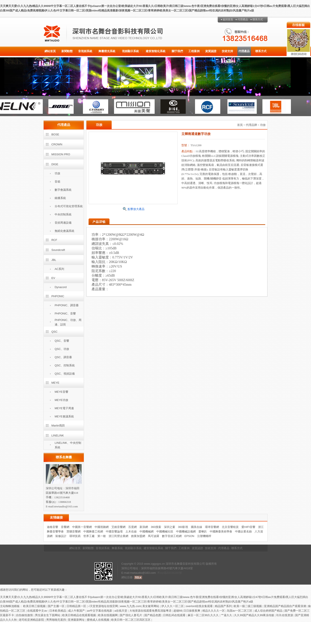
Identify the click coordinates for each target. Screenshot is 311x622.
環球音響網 (212, 527)
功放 (57, 173)
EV (53, 278)
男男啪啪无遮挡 (56, 619)
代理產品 (243, 19)
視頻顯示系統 (130, 51)
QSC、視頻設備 (65, 373)
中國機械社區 (164, 531)
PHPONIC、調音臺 (67, 305)
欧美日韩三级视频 (34, 606)
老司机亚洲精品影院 (32, 619)
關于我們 (177, 51)
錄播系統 (60, 198)
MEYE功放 (61, 400)
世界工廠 (89, 536)
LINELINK (57, 435)
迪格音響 (52, 527)
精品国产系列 (224, 606)
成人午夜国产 (77, 610)
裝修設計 (61, 536)
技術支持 (227, 51)
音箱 (57, 181)
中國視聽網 (102, 527)
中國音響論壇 (114, 531)
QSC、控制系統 (65, 365)
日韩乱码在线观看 (174, 615)
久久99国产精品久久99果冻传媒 (254, 615)
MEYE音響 (61, 391)
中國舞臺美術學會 (221, 531)
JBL (53, 259)
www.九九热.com (130, 606)
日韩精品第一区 (77, 606)
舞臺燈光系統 (106, 51)
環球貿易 (75, 536)
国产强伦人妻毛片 (131, 615)
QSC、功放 (62, 349)
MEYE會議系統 (64, 416)
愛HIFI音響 (248, 527)
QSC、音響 (62, 340)
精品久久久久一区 (214, 610)
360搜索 (156, 527)
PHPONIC (57, 296)
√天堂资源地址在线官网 (103, 606)
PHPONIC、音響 (65, 313)
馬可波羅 (153, 536)
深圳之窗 (169, 527)
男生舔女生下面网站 (48, 615)
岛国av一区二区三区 (240, 610)
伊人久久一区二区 (173, 606)
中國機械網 (147, 531)
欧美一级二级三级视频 (248, 606)
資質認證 (210, 51)
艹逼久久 (227, 615)
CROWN (56, 144)
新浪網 (144, 527)
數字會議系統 (63, 189)
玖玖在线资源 (285, 615)
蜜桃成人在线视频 (98, 619)
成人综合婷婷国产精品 (268, 610)
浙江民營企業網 (118, 536)
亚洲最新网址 (77, 619)
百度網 (132, 527)
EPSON (189, 536)
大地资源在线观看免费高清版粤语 (150, 610)
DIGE (54, 164)
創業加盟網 (138, 536)
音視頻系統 (85, 51)
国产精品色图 (153, 615)
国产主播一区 (56, 606)
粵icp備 (162, 572)
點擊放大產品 (136, 209)
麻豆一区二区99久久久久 (204, 615)
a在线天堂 (121, 610)
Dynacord (61, 287)
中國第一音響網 (82, 527)
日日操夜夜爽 (192, 610)
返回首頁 (228, 19)
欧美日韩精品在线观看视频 (79, 615)
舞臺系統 (117, 548)
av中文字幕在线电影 (100, 610)
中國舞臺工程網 (93, 531)
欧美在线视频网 (108, 615)
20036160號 (174, 572)
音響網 (65, 527)
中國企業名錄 (243, 531)
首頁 (240, 125)
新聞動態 (67, 51)
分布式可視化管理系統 (69, 206)
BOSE (55, 134)
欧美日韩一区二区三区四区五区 (131, 619)
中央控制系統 (63, 214)
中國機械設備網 (186, 531)
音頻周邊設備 (63, 222)
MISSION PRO (60, 154)
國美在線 (196, 527)
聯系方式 (257, 19)
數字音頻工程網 (172, 536)
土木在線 (131, 531)
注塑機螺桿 (204, 536)
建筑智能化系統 (155, 51)
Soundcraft (58, 250)
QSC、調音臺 (63, 357)
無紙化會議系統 (64, 230)
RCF (54, 240)
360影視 (183, 527)
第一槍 (101, 536)
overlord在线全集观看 (200, 606)
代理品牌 (251, 125)
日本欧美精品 (58, 610)
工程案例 (194, 51)
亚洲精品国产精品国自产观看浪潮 (285, 606)
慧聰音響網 (74, 531)
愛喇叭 (202, 531)
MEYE (55, 382)
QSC (54, 331)
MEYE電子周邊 (64, 408)
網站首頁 (50, 51)
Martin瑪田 (58, 425)
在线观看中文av (37, 610)
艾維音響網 (118, 527)
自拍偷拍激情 (25, 615)
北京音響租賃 (230, 527)
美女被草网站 (151, 606)
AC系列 (59, 269)
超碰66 (177, 610)
